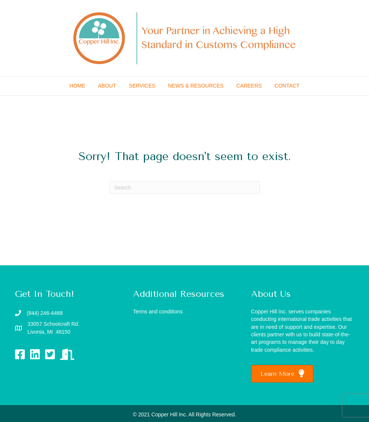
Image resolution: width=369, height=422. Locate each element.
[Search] (184, 187)
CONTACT (287, 86)
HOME (77, 86)
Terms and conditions (158, 312)
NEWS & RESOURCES (196, 86)
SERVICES (142, 86)
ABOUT (107, 86)
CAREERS (249, 86)
